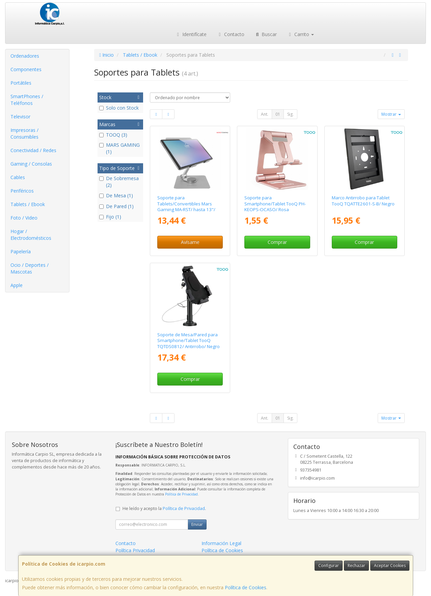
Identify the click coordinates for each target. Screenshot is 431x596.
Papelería (20, 251)
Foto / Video (23, 218)
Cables (17, 177)
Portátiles (20, 83)
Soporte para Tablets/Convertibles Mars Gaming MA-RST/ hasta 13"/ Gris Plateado (186, 206)
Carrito (300, 34)
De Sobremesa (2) (119, 181)
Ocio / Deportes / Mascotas (29, 268)
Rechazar (356, 565)
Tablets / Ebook (27, 204)
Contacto (230, 34)
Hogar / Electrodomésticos (30, 234)
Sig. (290, 114)
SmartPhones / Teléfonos (26, 99)
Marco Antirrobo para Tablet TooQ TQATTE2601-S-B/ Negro (363, 200)
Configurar (328, 565)
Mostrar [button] (391, 114)
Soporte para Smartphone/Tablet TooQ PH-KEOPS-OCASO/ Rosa (275, 203)
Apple (16, 285)
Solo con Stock (119, 108)
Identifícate (191, 34)
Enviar (197, 524)
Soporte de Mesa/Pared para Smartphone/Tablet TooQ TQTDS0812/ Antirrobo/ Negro (188, 340)
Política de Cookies (245, 587)
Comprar (277, 242)
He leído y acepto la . (164, 508)
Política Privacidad (135, 550)
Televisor (20, 116)
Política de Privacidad (181, 494)
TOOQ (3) (113, 135)
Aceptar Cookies (390, 565)
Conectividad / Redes (33, 150)
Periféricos (22, 191)
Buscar (265, 34)
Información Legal (221, 543)
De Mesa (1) (116, 195)
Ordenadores (24, 56)
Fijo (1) (110, 217)
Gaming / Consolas (31, 164)
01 (277, 114)
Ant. (264, 114)
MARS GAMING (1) (119, 148)
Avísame (190, 242)
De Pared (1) (116, 206)
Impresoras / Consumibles (24, 133)
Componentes (26, 69)
